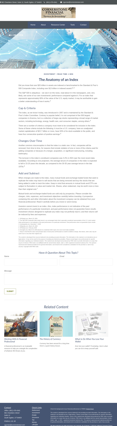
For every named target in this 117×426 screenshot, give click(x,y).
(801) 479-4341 (50, 2)
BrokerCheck (90, 409)
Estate (34, 415)
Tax (33, 420)
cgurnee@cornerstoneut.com (72, 2)
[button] (33, 25)
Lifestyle (35, 425)
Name (6, 256)
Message (8, 271)
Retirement (36, 410)
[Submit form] (10, 291)
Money (34, 422)
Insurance (35, 417)
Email (62, 256)
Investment (36, 413)
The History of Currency (50, 339)
